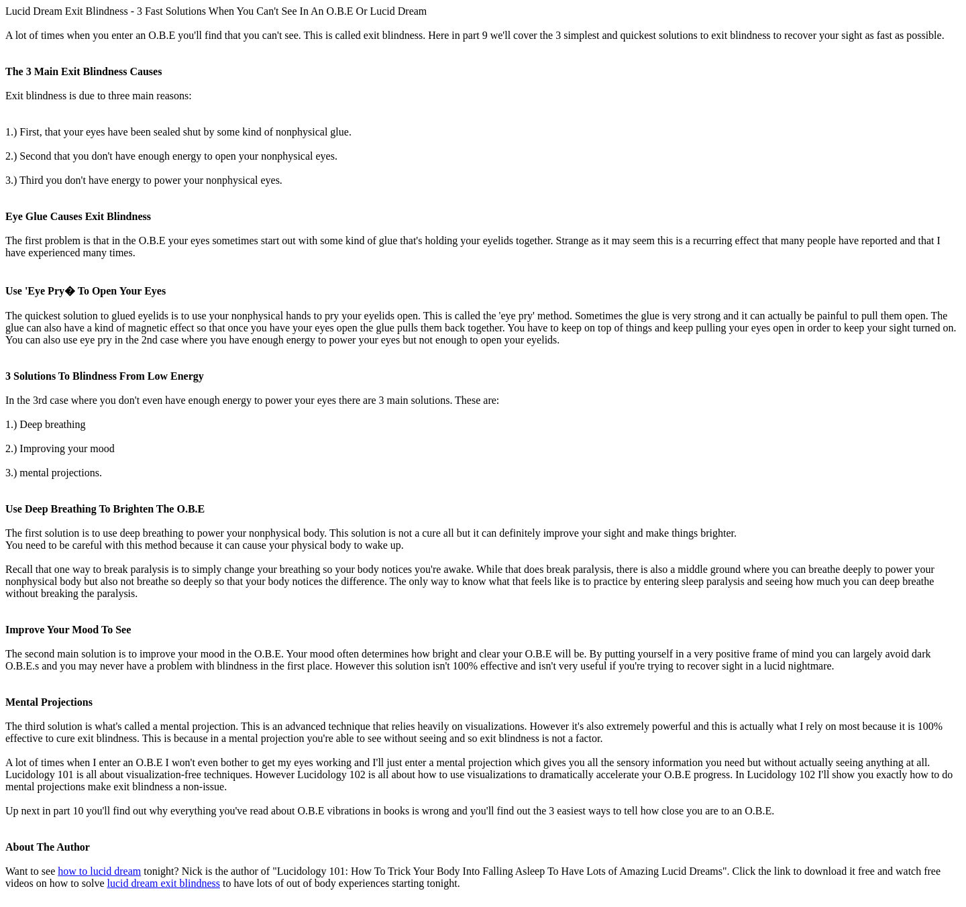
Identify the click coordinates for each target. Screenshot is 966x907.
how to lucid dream (99, 871)
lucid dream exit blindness (163, 883)
